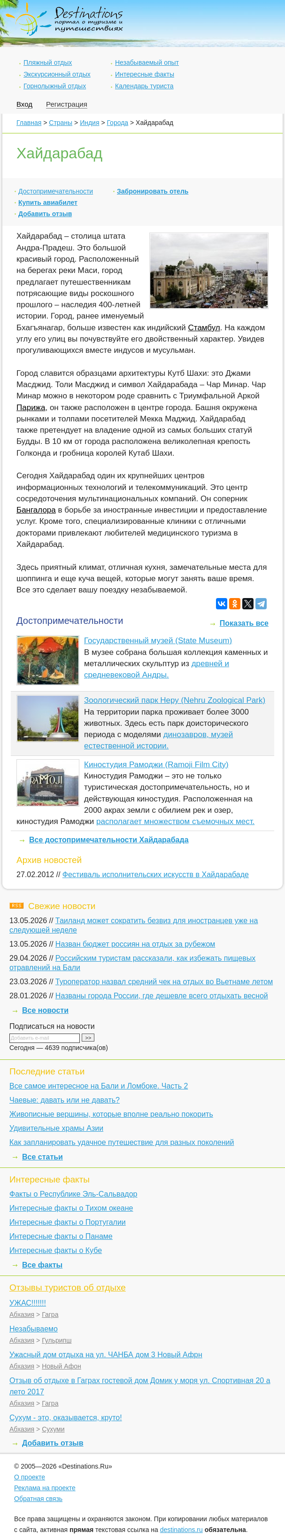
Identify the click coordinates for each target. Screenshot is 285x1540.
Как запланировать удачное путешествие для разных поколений (121, 1142)
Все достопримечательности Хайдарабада (109, 840)
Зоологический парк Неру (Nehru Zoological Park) (174, 700)
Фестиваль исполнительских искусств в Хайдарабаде (155, 875)
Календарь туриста (144, 86)
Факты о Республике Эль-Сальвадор (73, 1194)
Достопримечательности (55, 191)
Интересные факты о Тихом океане (71, 1208)
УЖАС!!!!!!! (27, 1303)
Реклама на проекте (45, 1488)
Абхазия (21, 1314)
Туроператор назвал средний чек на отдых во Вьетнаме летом (164, 982)
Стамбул (204, 327)
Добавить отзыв (45, 214)
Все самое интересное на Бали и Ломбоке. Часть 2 (98, 1086)
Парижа (30, 407)
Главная (28, 122)
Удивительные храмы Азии (56, 1128)
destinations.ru (181, 1529)
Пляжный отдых (47, 62)
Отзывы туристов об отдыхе (67, 1287)
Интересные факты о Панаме (61, 1236)
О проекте (29, 1477)
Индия (89, 122)
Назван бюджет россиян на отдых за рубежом (135, 944)
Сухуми (53, 1429)
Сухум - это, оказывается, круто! (65, 1418)
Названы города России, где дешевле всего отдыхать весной (161, 996)
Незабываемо (33, 1329)
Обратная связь (38, 1498)
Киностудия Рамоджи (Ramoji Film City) (156, 764)
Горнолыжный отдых (54, 86)
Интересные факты (144, 74)
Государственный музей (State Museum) (158, 640)
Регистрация (66, 104)
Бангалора (36, 510)
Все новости (45, 1010)
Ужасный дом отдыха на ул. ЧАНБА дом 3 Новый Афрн (105, 1355)
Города (117, 122)
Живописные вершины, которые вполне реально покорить (111, 1114)
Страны (60, 122)
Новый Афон (61, 1366)
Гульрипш (56, 1340)
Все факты (42, 1265)
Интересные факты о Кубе (55, 1250)
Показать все (244, 623)
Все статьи (42, 1157)
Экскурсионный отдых (57, 74)
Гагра (50, 1314)
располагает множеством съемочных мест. (175, 821)
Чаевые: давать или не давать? (64, 1100)
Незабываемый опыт (147, 62)
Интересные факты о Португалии (67, 1222)
